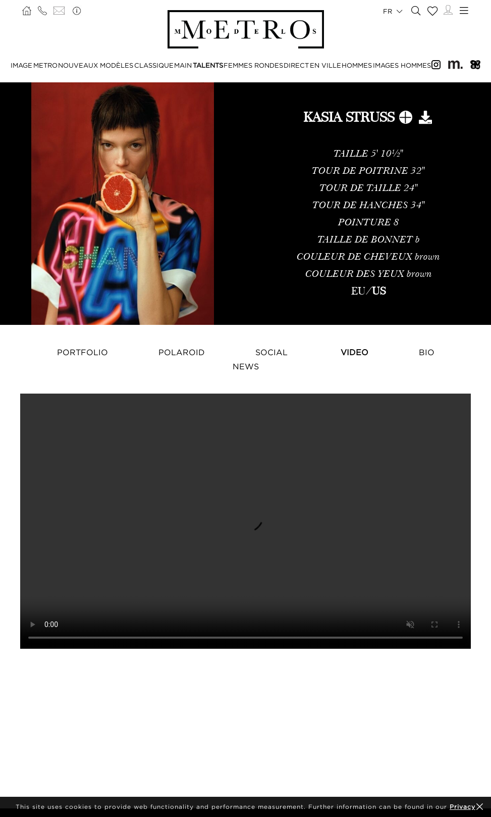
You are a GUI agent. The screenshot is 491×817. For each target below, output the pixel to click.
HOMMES (357, 65)
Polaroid (181, 352)
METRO (45, 65)
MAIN (183, 65)
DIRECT (296, 65)
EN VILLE (325, 65)
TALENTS (208, 65)
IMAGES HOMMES (402, 65)
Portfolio (82, 352)
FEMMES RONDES (253, 65)
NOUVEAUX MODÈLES (95, 65)
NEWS (246, 366)
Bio (426, 352)
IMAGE (21, 65)
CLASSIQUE (154, 65)
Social (271, 352)
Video (354, 352)
